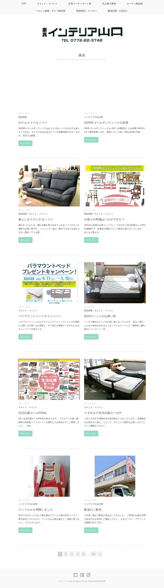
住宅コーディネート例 (79, 3)
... (36, 135)
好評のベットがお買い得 (100, 316)
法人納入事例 (109, 3)
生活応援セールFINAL (32, 412)
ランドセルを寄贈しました (35, 509)
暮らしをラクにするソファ (35, 219)
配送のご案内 (92, 509)
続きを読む (25, 143)
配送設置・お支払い (118, 10)
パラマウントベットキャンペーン (40, 316)
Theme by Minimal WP (97, 581)
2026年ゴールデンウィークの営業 (106, 122)
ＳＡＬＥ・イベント (47, 3)
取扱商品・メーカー (86, 10)
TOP (23, 3)
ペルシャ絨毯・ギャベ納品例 (50, 10)
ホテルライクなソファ (32, 122)
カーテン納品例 (135, 3)
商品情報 (22, 117)
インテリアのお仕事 (93, 117)
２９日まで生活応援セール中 (103, 412)
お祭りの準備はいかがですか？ (104, 219)
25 (93, 554)
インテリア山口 (66, 581)
